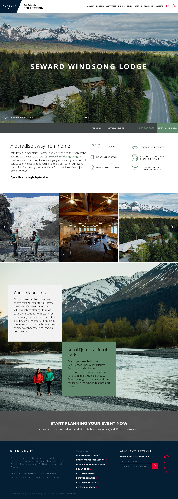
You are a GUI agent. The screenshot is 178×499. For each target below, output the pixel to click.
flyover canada (85, 473)
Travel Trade (41, 478)
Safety (14, 478)
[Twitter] (166, 456)
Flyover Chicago (86, 487)
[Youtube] (166, 467)
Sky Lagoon (83, 469)
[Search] (174, 6)
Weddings (96, 128)
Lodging (100, 6)
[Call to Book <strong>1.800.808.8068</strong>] (143, 128)
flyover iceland (85, 478)
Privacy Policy (33, 494)
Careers (159, 6)
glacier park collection (90, 464)
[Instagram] (166, 462)
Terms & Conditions (67, 494)
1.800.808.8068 (127, 456)
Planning (148, 6)
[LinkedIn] (166, 473)
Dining (121, 6)
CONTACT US (142, 456)
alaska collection (87, 455)
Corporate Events (116, 128)
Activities (111, 6)
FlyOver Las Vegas (87, 482)
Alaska (90, 6)
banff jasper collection (90, 460)
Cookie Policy (49, 494)
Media (56, 478)
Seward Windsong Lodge (64, 156)
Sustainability (48, 473)
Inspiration (30, 473)
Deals (130, 6)
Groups (138, 6)
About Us (15, 473)
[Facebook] (166, 451)
